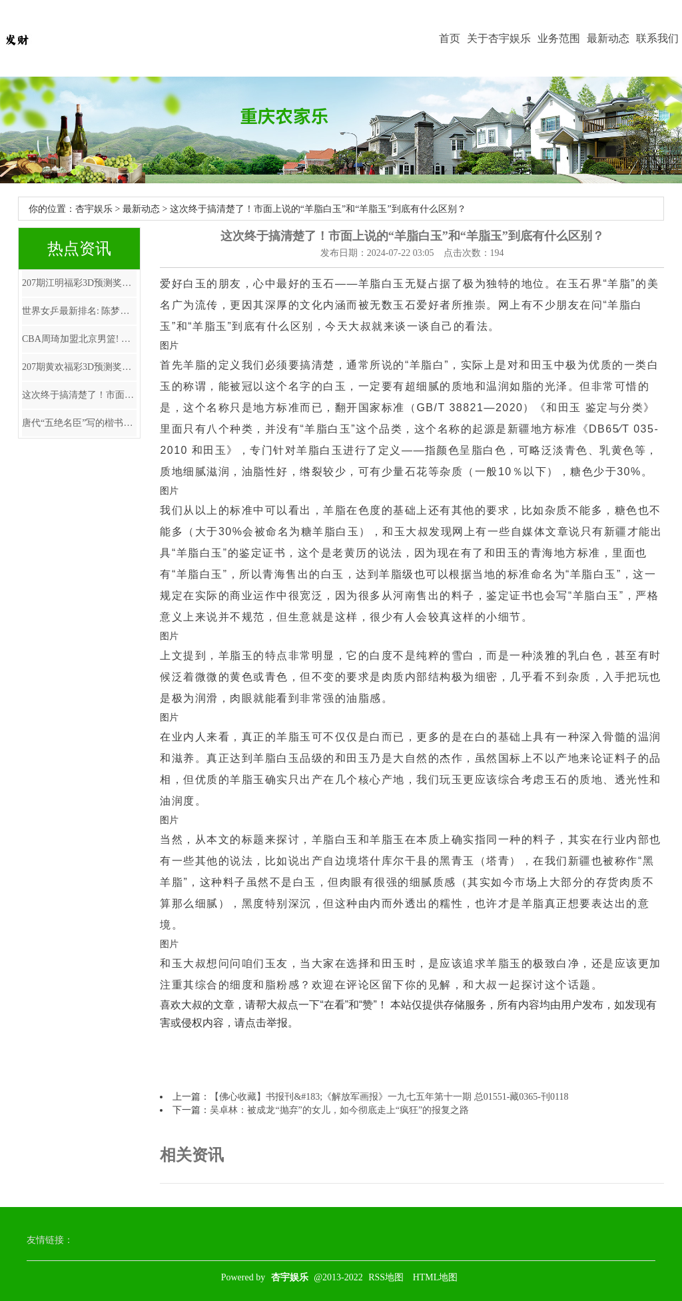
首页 (449, 38)
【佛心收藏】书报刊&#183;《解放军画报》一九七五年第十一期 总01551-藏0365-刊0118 (389, 1097)
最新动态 (608, 38)
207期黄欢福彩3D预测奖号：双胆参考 (79, 367)
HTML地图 (435, 1277)
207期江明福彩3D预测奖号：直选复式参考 (79, 283)
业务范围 (558, 38)
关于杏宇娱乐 (499, 38)
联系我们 (657, 38)
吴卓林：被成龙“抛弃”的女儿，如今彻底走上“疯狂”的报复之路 (339, 1110)
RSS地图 (386, 1277)
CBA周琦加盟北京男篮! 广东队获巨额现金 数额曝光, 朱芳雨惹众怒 (79, 339)
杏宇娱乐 (94, 209)
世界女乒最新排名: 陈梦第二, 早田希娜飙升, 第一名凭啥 (79, 311)
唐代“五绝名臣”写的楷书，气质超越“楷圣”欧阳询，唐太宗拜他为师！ (79, 423)
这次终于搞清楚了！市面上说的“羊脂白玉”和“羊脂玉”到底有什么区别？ (79, 395)
